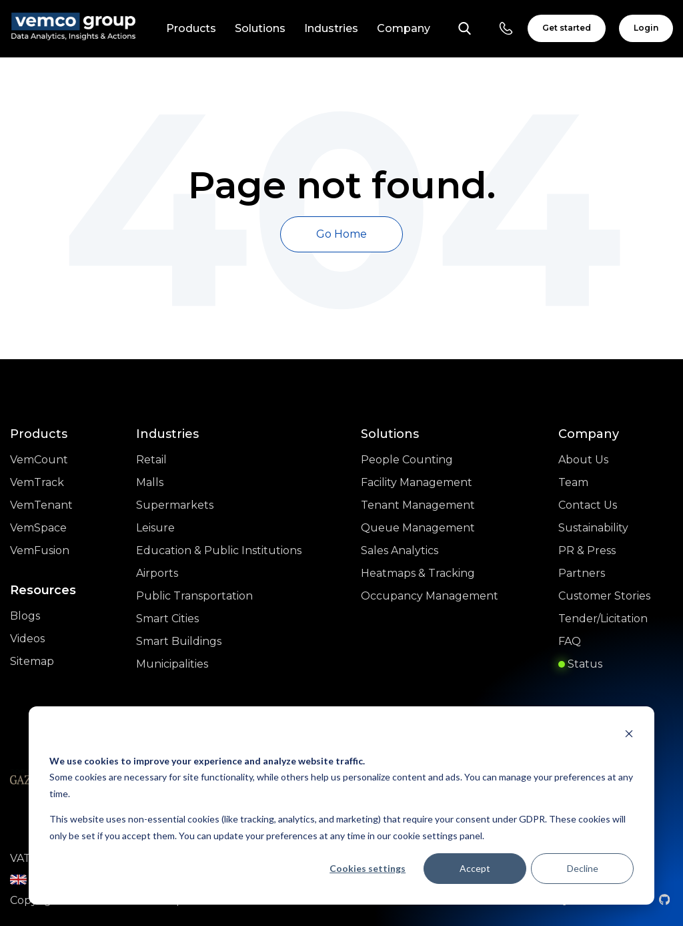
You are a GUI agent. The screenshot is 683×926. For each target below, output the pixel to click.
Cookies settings (367, 868)
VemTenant (41, 505)
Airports (157, 573)
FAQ (569, 641)
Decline (582, 868)
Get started (566, 28)
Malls (149, 482)
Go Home (341, 234)
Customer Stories (604, 596)
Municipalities (172, 664)
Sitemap (32, 661)
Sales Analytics (399, 550)
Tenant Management (418, 505)
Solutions (260, 28)
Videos (27, 638)
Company (403, 28)
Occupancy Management (429, 596)
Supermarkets (174, 505)
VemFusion (39, 550)
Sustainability (593, 527)
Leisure (155, 527)
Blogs (25, 616)
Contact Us (587, 505)
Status (580, 664)
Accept (475, 868)
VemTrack (37, 482)
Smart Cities (167, 618)
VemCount (39, 459)
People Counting (407, 459)
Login (646, 28)
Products (191, 28)
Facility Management (416, 482)
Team (573, 482)
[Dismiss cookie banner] (629, 735)
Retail (151, 459)
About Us (583, 459)
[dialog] (341, 805)
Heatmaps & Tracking (418, 573)
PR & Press (587, 550)
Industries (331, 28)
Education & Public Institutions (218, 550)
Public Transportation (194, 596)
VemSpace (38, 527)
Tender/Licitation (603, 618)
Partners (581, 573)
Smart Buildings (178, 641)
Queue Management (418, 527)
